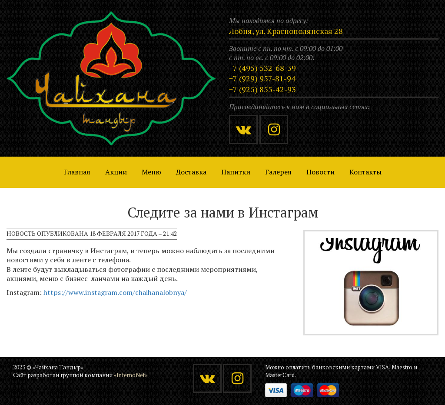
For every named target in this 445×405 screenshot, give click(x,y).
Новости (320, 172)
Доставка (191, 172)
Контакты (365, 172)
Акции (116, 172)
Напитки (235, 172)
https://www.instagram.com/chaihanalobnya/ (115, 292)
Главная (77, 172)
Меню (151, 172)
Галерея (278, 172)
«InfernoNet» (130, 375)
